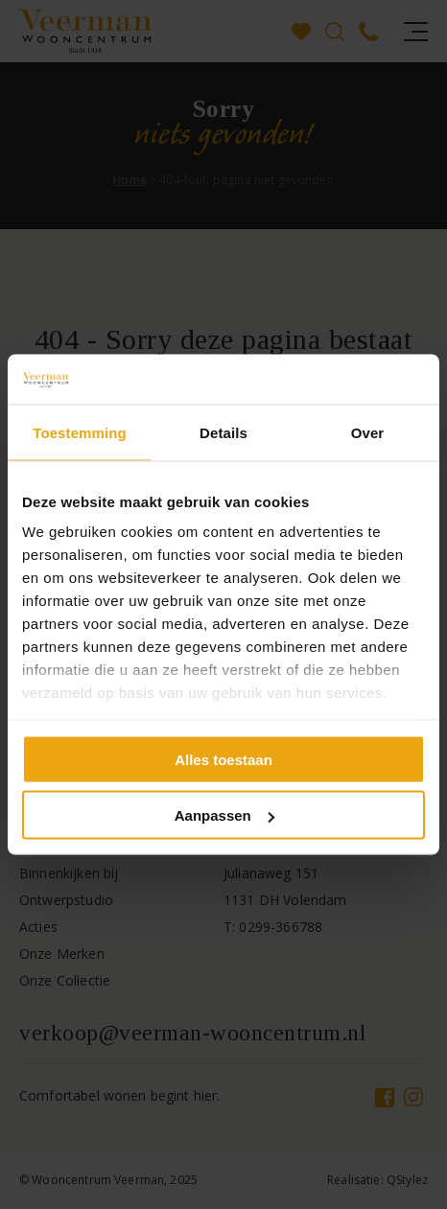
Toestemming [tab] (80, 432)
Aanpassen (224, 815)
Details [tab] (223, 432)
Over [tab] (368, 432)
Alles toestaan (223, 759)
